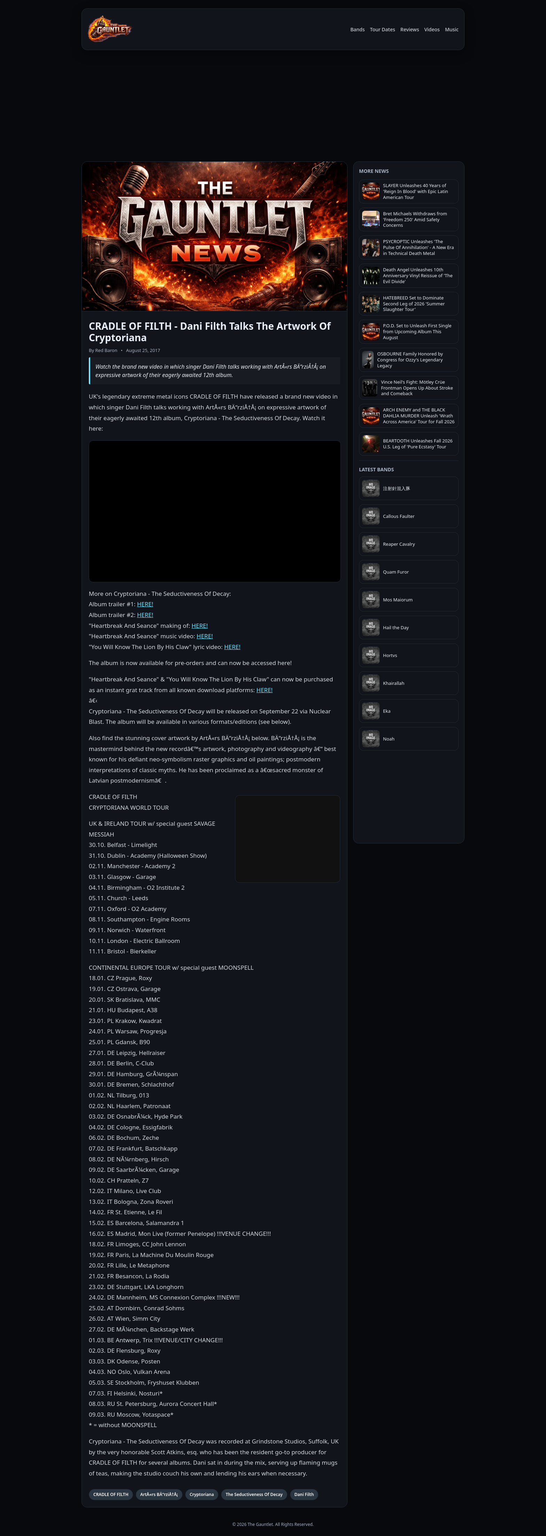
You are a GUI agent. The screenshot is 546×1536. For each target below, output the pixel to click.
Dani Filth (304, 1494)
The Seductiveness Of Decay (254, 1494)
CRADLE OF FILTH (110, 1494)
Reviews (409, 29)
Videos (431, 29)
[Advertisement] (273, 107)
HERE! (145, 604)
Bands (357, 29)
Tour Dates (382, 29)
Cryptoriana (202, 1494)
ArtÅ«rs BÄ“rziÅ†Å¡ (159, 1494)
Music (452, 29)
